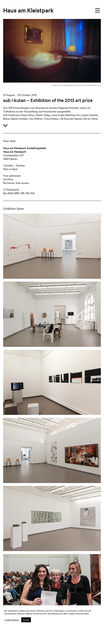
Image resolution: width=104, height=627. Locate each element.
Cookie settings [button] (12, 619)
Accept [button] (26, 619)
